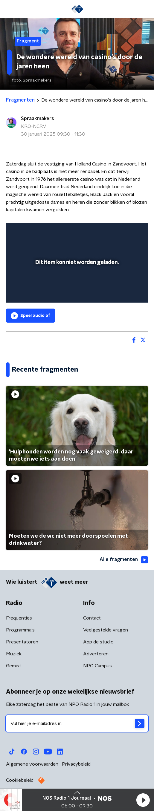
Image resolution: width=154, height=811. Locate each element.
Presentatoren (22, 642)
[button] (143, 800)
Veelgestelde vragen (105, 630)
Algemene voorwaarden (32, 764)
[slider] (76, 291)
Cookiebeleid (19, 780)
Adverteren (96, 653)
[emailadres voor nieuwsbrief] (77, 723)
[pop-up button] (115, 231)
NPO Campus (97, 665)
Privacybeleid (76, 764)
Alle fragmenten (124, 559)
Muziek (14, 653)
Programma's (20, 630)
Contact (92, 618)
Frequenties (19, 618)
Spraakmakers (37, 118)
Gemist (13, 665)
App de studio (98, 642)
